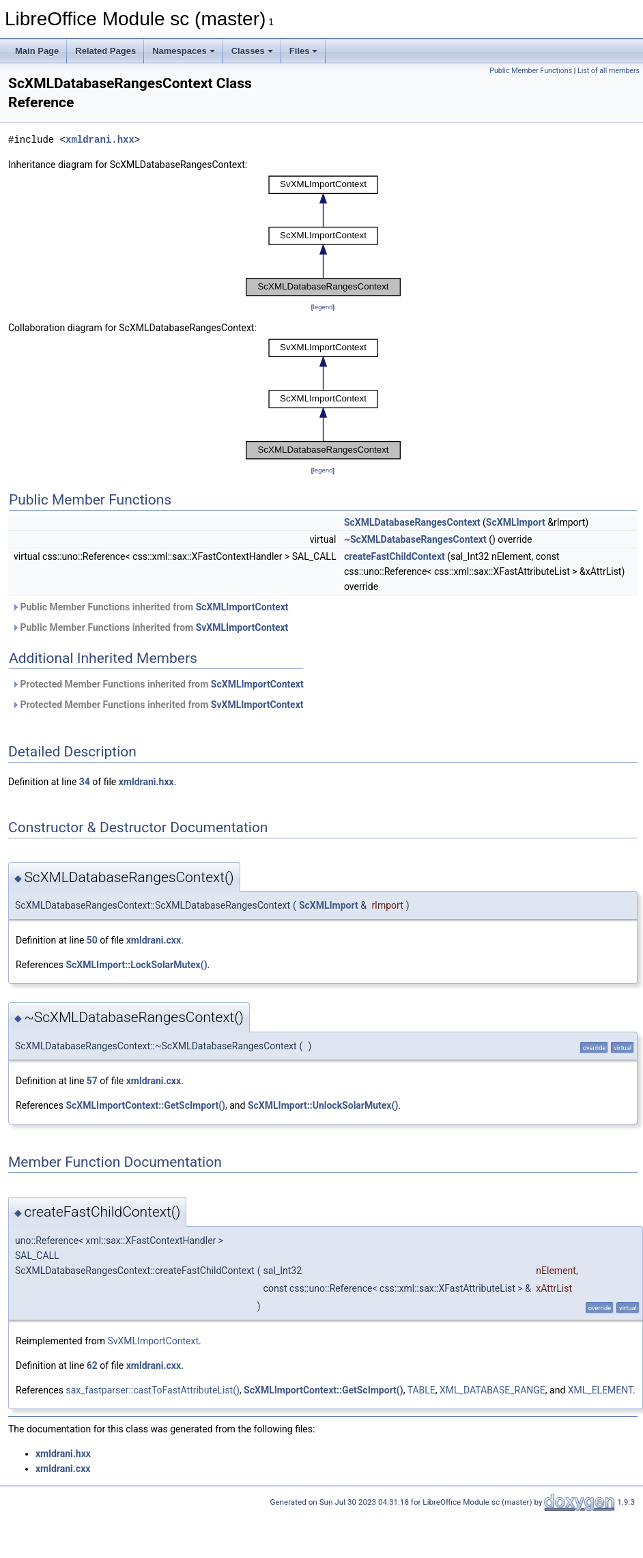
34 (84, 781)
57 (92, 1080)
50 (92, 940)
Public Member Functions (530, 70)
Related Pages (105, 51)
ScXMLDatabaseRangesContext (412, 522)
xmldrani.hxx (100, 139)
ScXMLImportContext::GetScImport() (145, 1105)
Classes (252, 51)
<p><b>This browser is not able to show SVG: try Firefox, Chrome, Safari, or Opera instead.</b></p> (323, 236)
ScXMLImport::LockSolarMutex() (136, 964)
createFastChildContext (394, 556)
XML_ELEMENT (600, 1390)
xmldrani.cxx (153, 940)
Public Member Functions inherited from (150, 606)
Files (303, 51)
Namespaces (183, 51)
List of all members (608, 70)
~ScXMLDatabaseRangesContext (415, 539)
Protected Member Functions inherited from (158, 684)
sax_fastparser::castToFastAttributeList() (152, 1390)
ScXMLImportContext (242, 606)
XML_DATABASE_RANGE (492, 1390)
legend (322, 307)
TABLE (421, 1390)
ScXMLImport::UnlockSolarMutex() (323, 1105)
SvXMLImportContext (242, 627)
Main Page (37, 51)
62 (92, 1365)
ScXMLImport (515, 522)
